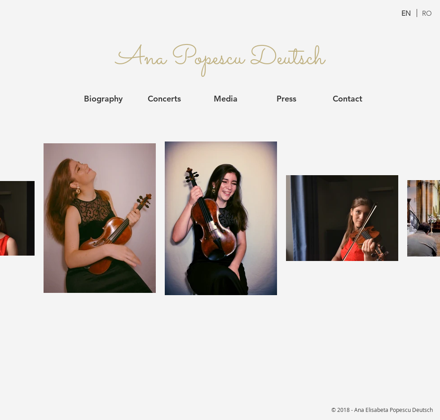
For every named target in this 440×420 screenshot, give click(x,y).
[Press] (286, 99)
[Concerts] (164, 99)
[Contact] (347, 99)
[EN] (406, 13)
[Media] (225, 99)
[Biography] (103, 99)
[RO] (427, 13)
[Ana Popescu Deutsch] (220, 58)
